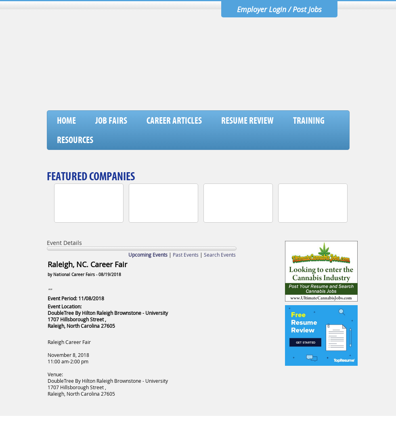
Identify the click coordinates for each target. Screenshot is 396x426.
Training (309, 120)
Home (66, 120)
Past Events (186, 254)
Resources (75, 140)
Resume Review (247, 120)
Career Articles (174, 120)
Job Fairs (111, 120)
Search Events (220, 254)
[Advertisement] (202, 89)
